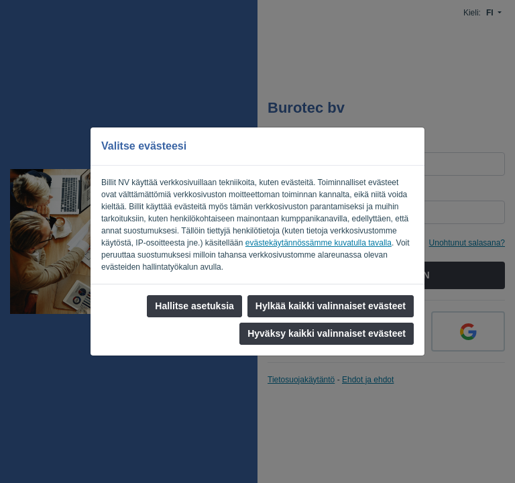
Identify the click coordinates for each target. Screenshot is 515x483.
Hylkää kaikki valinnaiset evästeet (330, 306)
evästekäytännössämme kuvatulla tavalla (318, 243)
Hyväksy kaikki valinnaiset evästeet (326, 333)
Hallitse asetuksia (194, 306)
